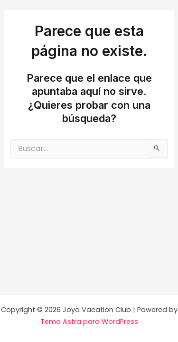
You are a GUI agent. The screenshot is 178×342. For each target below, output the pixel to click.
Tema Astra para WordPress (89, 321)
